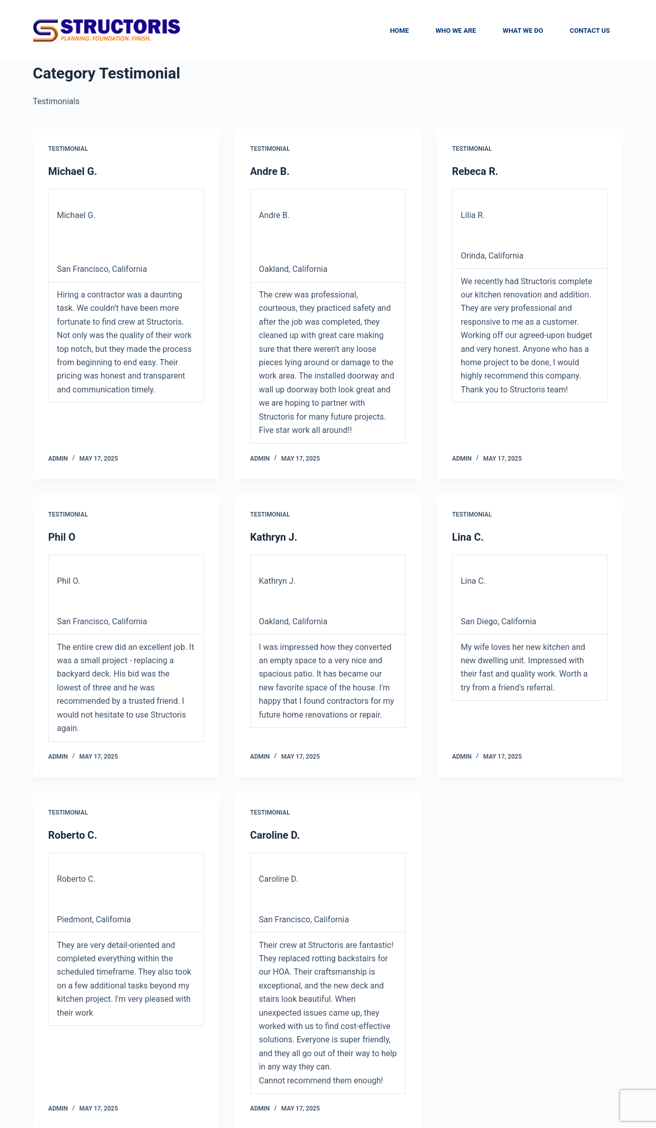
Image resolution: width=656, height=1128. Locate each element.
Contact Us (590, 30)
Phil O (61, 536)
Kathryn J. (273, 536)
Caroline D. (275, 834)
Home (399, 30)
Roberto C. (72, 834)
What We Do (523, 30)
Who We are (456, 30)
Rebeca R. (475, 171)
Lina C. (468, 536)
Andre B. (270, 171)
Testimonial (68, 148)
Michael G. (72, 171)
